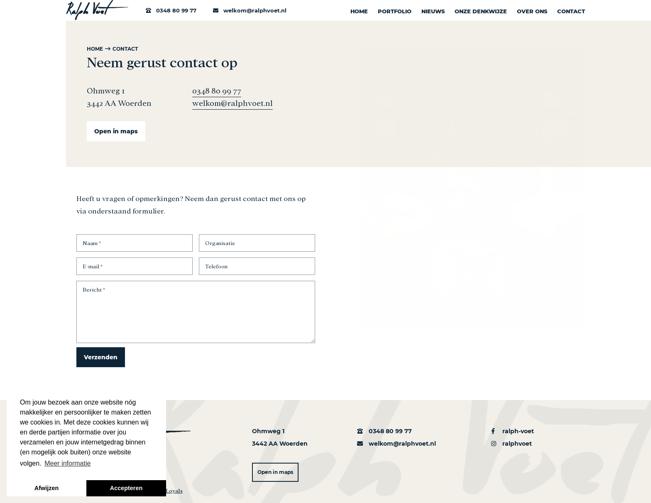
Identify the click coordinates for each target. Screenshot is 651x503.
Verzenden (100, 357)
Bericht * (94, 289)
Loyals (174, 488)
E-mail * (93, 266)
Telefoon (216, 266)
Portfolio (394, 11)
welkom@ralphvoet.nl (249, 10)
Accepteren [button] (126, 488)
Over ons (532, 11)
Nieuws (433, 11)
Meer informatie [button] (67, 463)
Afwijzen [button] (46, 488)
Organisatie (220, 242)
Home (359, 11)
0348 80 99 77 (175, 10)
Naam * (92, 242)
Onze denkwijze (481, 11)
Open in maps (116, 131)
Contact (571, 11)
